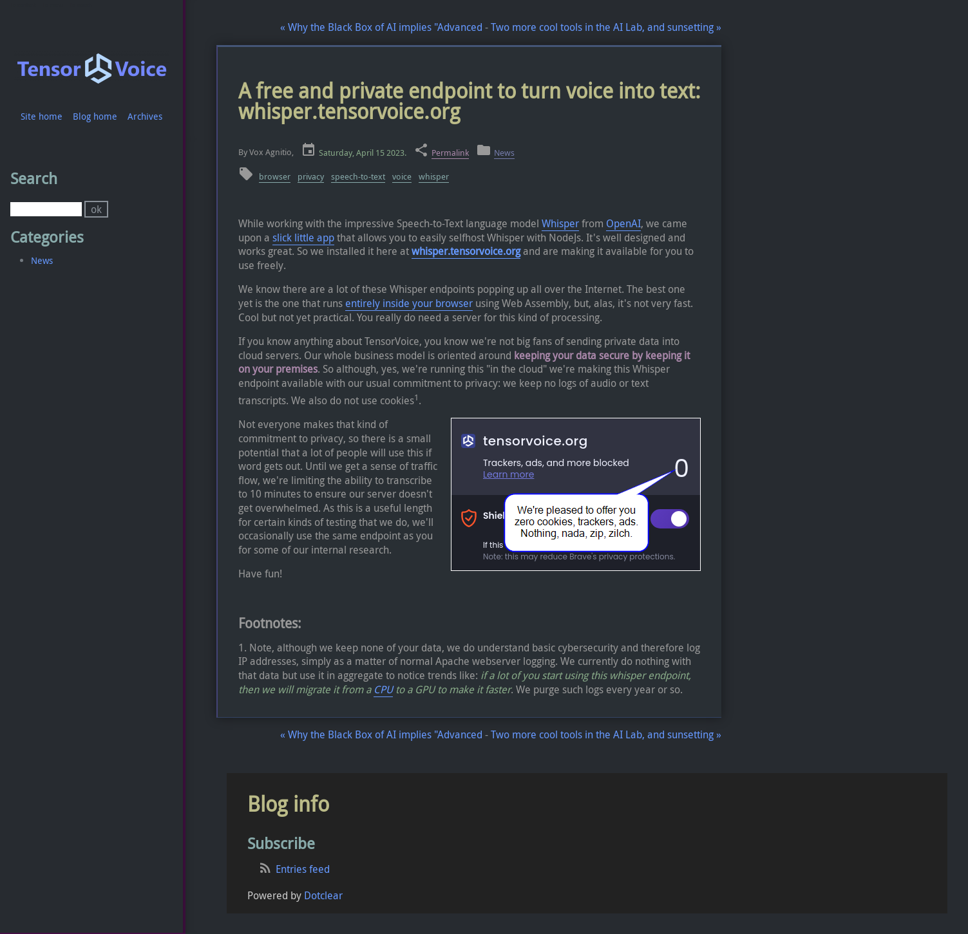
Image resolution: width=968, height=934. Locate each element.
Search (33, 178)
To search (81, 5)
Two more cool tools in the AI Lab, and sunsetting (606, 27)
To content (23, 5)
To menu (53, 5)
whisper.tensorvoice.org (466, 251)
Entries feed (303, 869)
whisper (434, 176)
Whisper (560, 223)
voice (402, 176)
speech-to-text (358, 176)
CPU (383, 689)
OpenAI (623, 223)
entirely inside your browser (409, 303)
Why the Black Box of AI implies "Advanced (381, 27)
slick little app (303, 237)
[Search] (46, 209)
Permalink (450, 152)
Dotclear (323, 895)
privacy (311, 176)
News (504, 152)
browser (274, 176)
